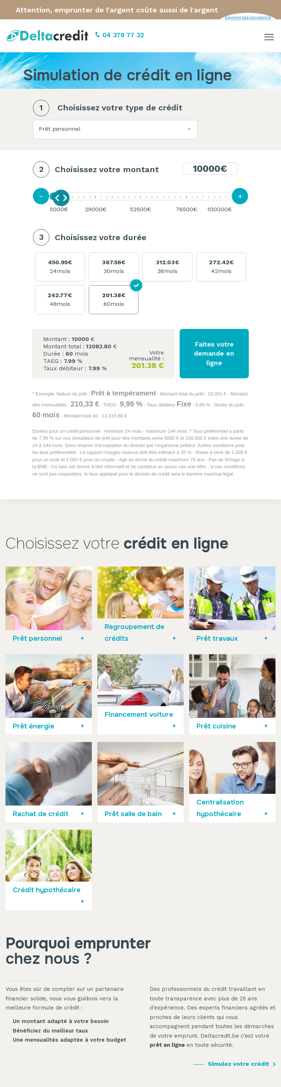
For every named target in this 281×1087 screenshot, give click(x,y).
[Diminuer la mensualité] (41, 196)
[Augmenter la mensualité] (240, 196)
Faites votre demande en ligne (214, 353)
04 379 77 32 (123, 35)
